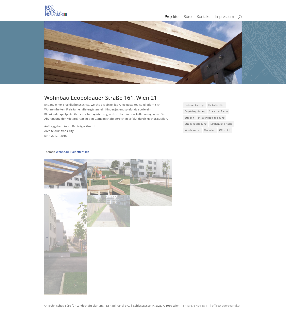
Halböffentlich (79, 152)
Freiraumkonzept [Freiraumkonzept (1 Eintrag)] (194, 105)
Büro (187, 16)
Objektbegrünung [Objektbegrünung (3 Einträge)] (195, 111)
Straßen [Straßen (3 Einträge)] (189, 117)
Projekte (171, 16)
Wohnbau (62, 152)
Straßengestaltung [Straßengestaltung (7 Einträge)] (196, 123)
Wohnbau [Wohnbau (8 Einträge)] (209, 130)
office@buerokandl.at (226, 305)
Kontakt (203, 16)
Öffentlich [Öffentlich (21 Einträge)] (224, 130)
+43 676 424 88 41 (197, 305)
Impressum (224, 16)
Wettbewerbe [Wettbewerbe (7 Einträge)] (192, 130)
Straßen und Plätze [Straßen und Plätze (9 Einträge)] (221, 123)
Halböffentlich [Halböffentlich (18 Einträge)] (216, 105)
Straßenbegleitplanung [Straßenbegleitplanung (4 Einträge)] (211, 117)
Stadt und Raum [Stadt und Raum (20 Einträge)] (218, 111)
